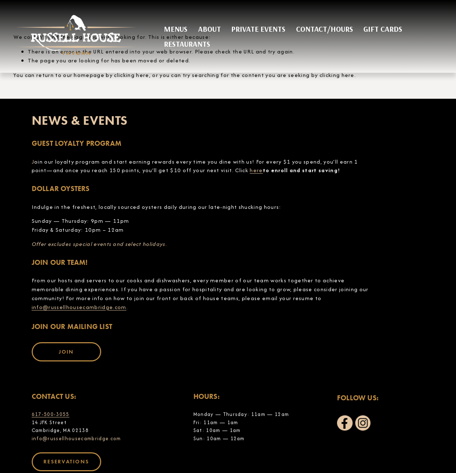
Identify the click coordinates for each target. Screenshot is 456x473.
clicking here (131, 75)
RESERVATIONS (66, 461)
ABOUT (209, 29)
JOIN (66, 352)
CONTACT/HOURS (324, 29)
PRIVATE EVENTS (258, 29)
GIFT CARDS (382, 29)
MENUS (175, 29)
